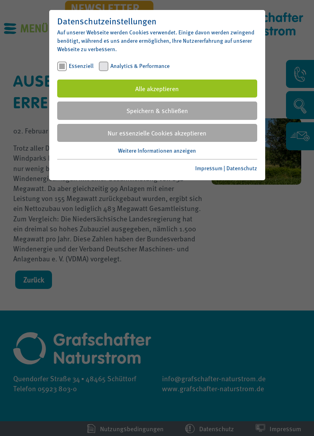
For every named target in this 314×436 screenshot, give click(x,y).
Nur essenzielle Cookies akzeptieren (157, 132)
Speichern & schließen (157, 110)
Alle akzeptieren (157, 88)
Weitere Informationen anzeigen (157, 150)
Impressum (208, 168)
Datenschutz (241, 168)
